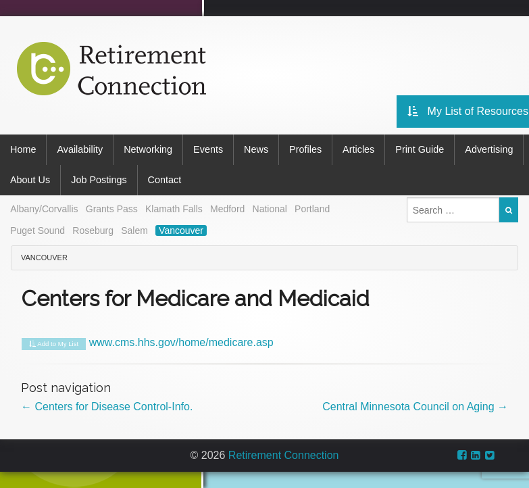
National (270, 208)
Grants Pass (112, 208)
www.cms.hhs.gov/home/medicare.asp (181, 342)
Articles (358, 149)
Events (208, 149)
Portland (312, 208)
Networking (148, 149)
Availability (80, 149)
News (256, 149)
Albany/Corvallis (44, 208)
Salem (134, 230)
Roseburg (93, 230)
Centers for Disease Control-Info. (107, 406)
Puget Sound (37, 230)
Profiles (305, 149)
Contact (165, 179)
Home (23, 149)
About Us (30, 179)
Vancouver (181, 230)
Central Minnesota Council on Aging (415, 406)
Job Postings (98, 179)
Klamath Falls (174, 208)
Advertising (489, 149)
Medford (227, 208)
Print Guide (419, 149)
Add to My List (53, 344)
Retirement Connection (283, 455)
